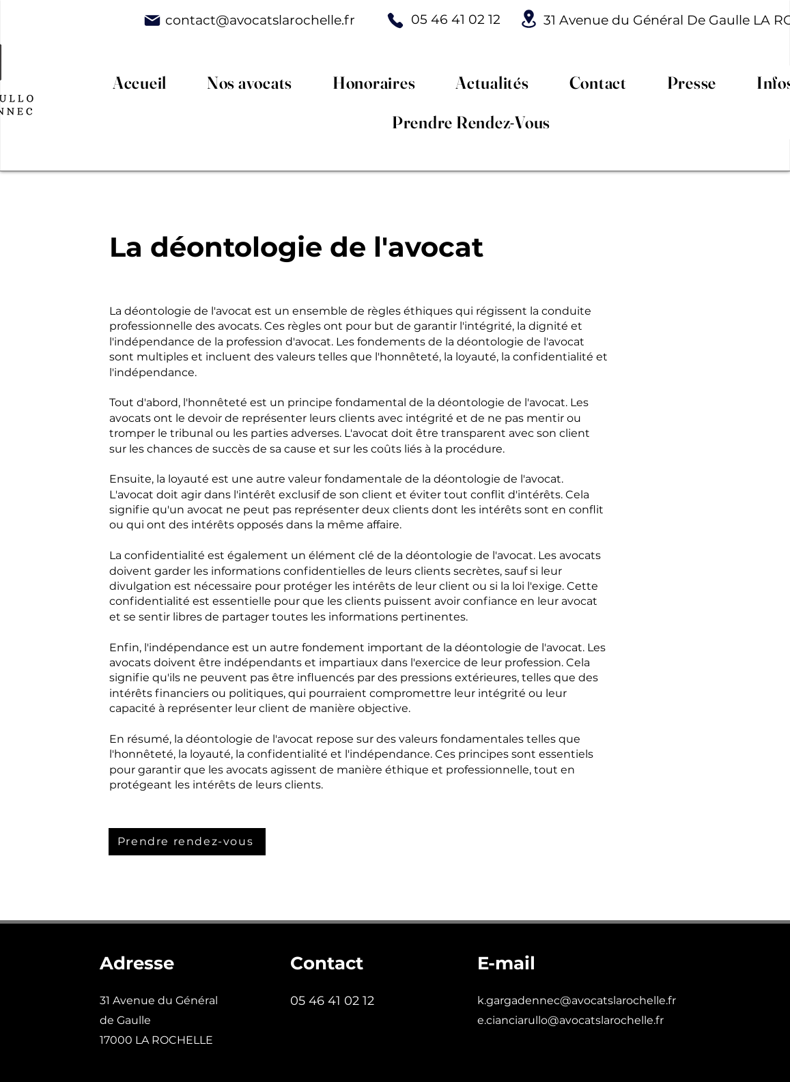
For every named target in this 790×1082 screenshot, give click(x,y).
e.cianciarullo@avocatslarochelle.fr (570, 1020)
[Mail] (152, 20)
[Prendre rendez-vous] (187, 841)
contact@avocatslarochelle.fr (260, 20)
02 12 (393, 1000)
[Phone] (395, 20)
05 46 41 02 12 (455, 19)
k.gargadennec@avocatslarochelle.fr (576, 1000)
